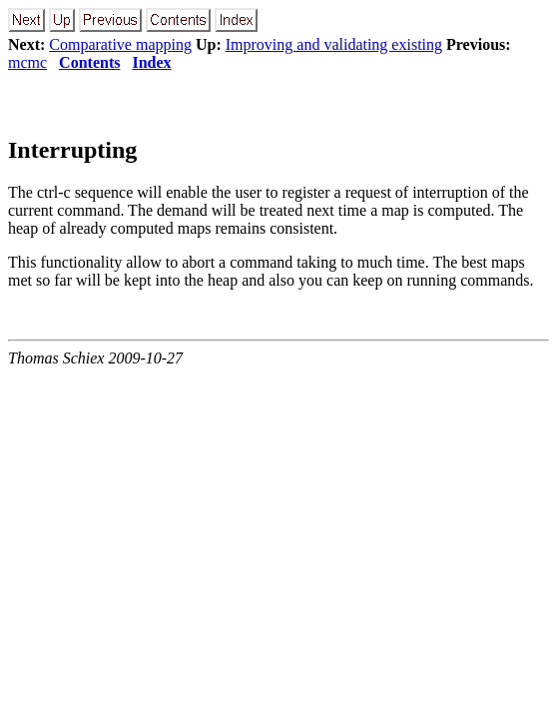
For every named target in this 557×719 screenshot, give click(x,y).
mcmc (27, 62)
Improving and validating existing (334, 44)
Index (151, 62)
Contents (89, 62)
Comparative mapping (120, 44)
